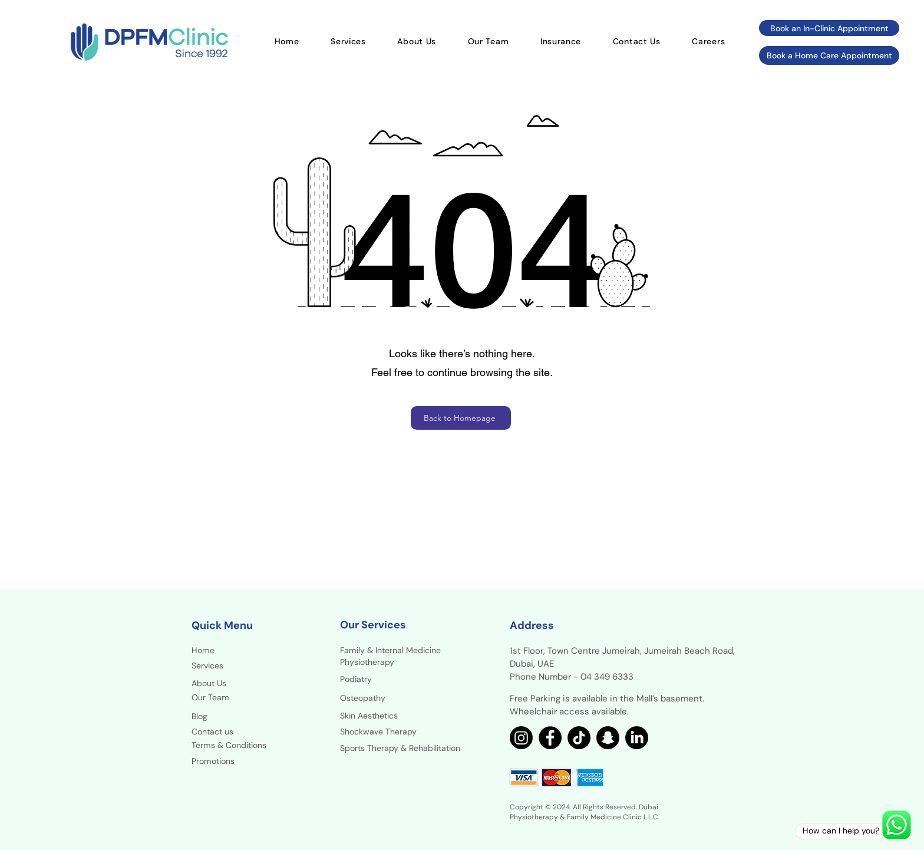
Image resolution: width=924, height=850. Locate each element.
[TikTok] (578, 737)
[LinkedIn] (636, 737)
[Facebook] (550, 737)
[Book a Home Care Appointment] (829, 55)
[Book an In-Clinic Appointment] (829, 28)
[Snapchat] (607, 737)
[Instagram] (521, 737)
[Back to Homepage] (461, 418)
